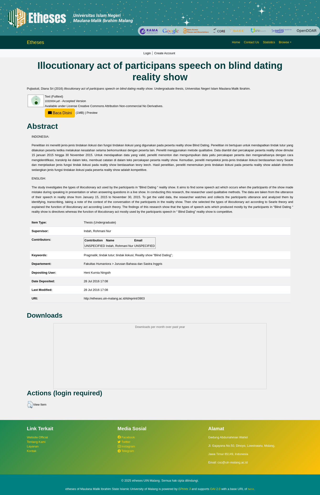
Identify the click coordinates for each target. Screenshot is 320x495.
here (251, 489)
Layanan (33, 446)
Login (147, 53)
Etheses (35, 42)
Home (236, 42)
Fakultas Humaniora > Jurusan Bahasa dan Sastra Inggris (123, 264)
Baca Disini (60, 113)
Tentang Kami (36, 442)
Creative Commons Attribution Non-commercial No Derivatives (120, 106)
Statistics (269, 42)
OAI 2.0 (215, 489)
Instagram (126, 446)
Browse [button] (284, 42)
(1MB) (65, 112)
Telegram (126, 451)
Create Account (164, 53)
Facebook (126, 437)
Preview (92, 112)
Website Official (37, 437)
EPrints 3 (184, 489)
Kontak (32, 451)
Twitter (124, 442)
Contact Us (251, 42)
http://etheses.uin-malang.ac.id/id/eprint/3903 (114, 298)
